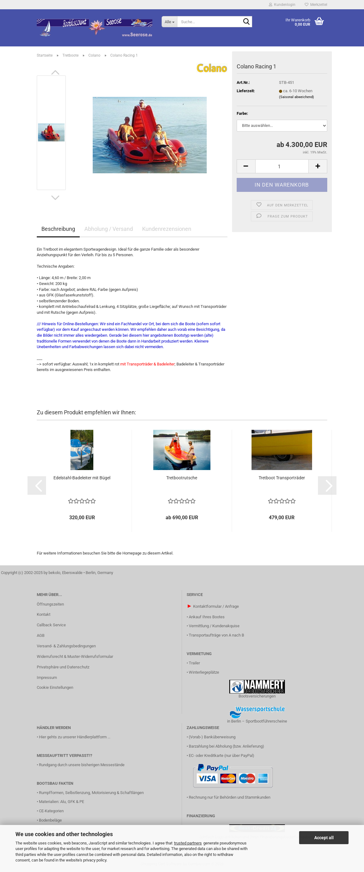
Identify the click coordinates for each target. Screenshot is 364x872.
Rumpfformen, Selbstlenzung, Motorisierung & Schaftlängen (91, 792)
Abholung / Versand (108, 229)
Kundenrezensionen (166, 229)
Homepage (132, 553)
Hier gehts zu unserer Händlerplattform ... (74, 737)
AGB (40, 635)
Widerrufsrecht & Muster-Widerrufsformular (75, 656)
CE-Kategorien (51, 811)
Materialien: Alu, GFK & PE (61, 801)
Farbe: (242, 113)
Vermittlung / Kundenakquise (214, 626)
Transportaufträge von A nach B (216, 635)
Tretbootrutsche (181, 477)
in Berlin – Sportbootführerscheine (257, 721)
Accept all (324, 837)
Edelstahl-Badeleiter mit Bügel (81, 477)
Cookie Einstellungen (55, 687)
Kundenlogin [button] (282, 4)
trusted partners (188, 843)
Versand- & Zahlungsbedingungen (66, 646)
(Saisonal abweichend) (296, 97)
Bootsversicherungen (257, 696)
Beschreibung (58, 229)
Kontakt (43, 614)
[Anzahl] (282, 166)
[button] (55, 72)
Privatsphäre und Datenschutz (63, 667)
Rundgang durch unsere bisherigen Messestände (82, 764)
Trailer (194, 663)
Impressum (47, 677)
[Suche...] (169, 21)
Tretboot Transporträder (282, 477)
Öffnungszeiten (50, 604)
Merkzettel (316, 4)
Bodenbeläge (50, 820)
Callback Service (51, 625)
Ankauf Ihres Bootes (207, 617)
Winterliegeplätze (204, 672)
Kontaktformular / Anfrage (216, 606)
